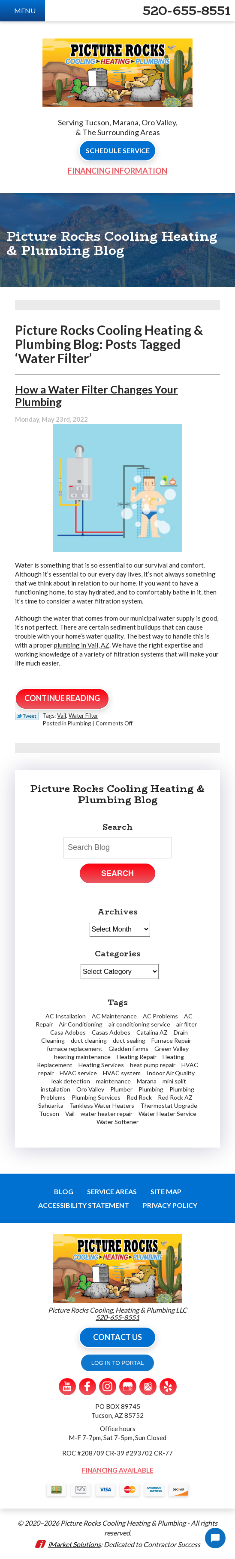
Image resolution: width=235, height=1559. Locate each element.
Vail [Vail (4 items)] (70, 1113)
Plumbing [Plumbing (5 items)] (151, 1089)
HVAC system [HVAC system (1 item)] (122, 1073)
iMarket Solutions (74, 1544)
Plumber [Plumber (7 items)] (121, 1089)
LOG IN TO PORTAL (117, 1363)
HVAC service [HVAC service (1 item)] (78, 1073)
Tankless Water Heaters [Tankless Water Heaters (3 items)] (101, 1105)
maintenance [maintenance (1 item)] (113, 1081)
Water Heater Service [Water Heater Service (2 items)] (167, 1113)
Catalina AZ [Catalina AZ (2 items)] (152, 1032)
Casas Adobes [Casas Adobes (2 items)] (111, 1032)
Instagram (107, 1386)
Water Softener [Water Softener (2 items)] (117, 1121)
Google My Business (127, 1386)
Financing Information (117, 170)
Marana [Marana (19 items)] (147, 1081)
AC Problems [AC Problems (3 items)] (160, 1016)
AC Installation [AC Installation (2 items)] (65, 1016)
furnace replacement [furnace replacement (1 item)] (74, 1048)
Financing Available (118, 1470)
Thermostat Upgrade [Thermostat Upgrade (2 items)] (168, 1105)
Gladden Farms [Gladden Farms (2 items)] (128, 1048)
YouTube (67, 1386)
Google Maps (148, 1386)
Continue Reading (62, 698)
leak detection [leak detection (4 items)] (70, 1081)
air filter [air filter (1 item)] (186, 1024)
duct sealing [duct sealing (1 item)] (129, 1040)
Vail (61, 715)
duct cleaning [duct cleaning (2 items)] (89, 1040)
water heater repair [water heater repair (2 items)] (107, 1113)
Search (117, 873)
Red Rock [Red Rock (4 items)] (139, 1097)
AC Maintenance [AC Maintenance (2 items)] (114, 1016)
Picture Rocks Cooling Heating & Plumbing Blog (117, 794)
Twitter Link (27, 716)
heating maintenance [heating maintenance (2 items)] (82, 1056)
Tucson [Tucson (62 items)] (49, 1113)
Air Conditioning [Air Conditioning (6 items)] (80, 1024)
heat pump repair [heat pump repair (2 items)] (152, 1064)
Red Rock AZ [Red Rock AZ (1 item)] (175, 1097)
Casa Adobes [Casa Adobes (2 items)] (68, 1032)
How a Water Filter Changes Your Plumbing (96, 395)
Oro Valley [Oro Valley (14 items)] (90, 1089)
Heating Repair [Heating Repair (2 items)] (137, 1056)
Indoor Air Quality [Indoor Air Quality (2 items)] (171, 1073)
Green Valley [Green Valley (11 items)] (171, 1048)
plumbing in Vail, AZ (81, 645)
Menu (25, 10)
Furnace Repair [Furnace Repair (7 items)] (171, 1040)
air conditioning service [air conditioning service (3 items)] (139, 1024)
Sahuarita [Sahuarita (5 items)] (50, 1105)
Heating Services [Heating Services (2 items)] (101, 1064)
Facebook (87, 1386)
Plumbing (79, 723)
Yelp (168, 1386)
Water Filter (83, 715)
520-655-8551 (187, 10)
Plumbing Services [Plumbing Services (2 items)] (96, 1097)
